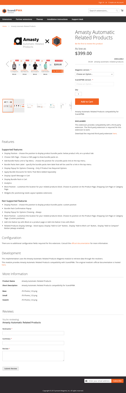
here (115, 133)
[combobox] (103, 11)
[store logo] (12, 10)
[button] (7, 64)
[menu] (63, 19)
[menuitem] (7, 19)
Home (4, 26)
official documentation (80, 243)
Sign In (101, 2)
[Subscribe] (117, 381)
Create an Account (116, 2)
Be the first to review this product (89, 43)
